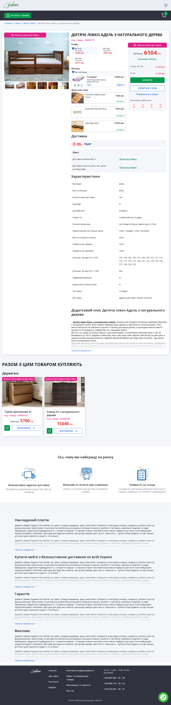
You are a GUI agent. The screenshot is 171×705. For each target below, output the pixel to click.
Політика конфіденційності (80, 670)
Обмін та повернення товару (77, 678)
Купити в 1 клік (147, 88)
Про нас (70, 690)
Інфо (89, 85)
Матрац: (75, 68)
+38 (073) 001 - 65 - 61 (114, 689)
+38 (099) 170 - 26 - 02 (114, 683)
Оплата (52, 670)
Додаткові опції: (79, 90)
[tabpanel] (36, 57)
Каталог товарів (17, 15)
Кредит (52, 687)
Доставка (53, 676)
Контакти (53, 681)
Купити (147, 80)
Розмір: (75, 44)
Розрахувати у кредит (147, 95)
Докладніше (26, 428)
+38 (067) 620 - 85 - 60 (114, 677)
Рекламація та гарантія (78, 685)
